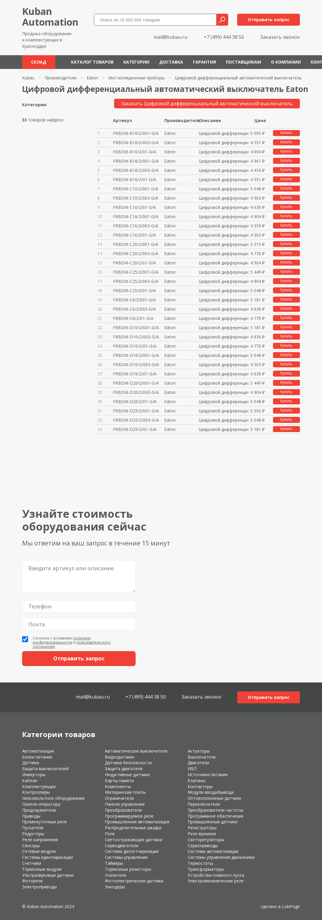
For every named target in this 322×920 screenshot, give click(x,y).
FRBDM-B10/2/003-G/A (136, 142)
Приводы (31, 816)
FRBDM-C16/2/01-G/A (134, 235)
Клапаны (196, 780)
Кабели (29, 780)
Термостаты (200, 863)
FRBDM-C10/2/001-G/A (135, 189)
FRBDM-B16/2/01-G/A (134, 179)
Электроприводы (39, 887)
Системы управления (126, 857)
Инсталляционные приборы (136, 78)
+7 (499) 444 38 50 (224, 37)
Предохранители (39, 810)
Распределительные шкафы (133, 827)
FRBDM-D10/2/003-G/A (136, 337)
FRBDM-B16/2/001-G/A (136, 161)
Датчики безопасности (128, 762)
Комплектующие (39, 786)
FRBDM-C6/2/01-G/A (133, 318)
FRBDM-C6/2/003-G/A (134, 309)
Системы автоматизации (213, 851)
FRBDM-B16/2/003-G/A (136, 170)
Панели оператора (41, 804)
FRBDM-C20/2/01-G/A (134, 263)
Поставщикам (243, 62)
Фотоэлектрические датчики (134, 881)
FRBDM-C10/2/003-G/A (135, 198)
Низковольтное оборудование (53, 798)
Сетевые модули (39, 851)
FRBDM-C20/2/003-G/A (135, 253)
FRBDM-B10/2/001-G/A (136, 133)
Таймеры (114, 863)
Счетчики (31, 863)
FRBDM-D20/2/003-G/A (136, 392)
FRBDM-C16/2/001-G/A (135, 216)
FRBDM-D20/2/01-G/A (135, 401)
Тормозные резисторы (128, 869)
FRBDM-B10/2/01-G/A (134, 152)
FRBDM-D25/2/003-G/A (136, 420)
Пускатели (32, 827)
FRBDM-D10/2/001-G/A (136, 327)
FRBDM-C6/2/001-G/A (134, 300)
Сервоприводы (203, 845)
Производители (60, 78)
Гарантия (204, 62)
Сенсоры (31, 845)
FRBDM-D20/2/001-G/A (136, 383)
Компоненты (118, 786)
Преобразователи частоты (215, 810)
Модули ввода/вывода (211, 792)
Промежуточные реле (44, 822)
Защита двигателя (123, 768)
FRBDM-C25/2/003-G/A (135, 281)
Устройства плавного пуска (216, 875)
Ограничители (119, 798)
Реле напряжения (40, 839)
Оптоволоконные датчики (214, 798)
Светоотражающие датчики (133, 839)
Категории (136, 62)
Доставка (171, 62)
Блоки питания (37, 757)
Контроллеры (36, 792)
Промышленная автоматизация (137, 822)
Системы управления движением (221, 857)
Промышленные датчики (212, 822)
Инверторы (33, 774)
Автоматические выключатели (136, 751)
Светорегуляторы (206, 839)
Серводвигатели (121, 845)
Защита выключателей (45, 768)
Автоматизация (38, 751)
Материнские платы (125, 792)
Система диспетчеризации (132, 851)
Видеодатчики (119, 757)
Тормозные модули (42, 869)
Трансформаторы (206, 869)
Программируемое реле (129, 816)
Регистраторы (202, 827)
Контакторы (200, 786)
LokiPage (291, 906)
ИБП (192, 768)
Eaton (92, 78)
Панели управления (125, 804)
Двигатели (198, 762)
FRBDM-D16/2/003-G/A (136, 364)
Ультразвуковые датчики (47, 875)
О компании (286, 62)
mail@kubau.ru (170, 37)
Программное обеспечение (215, 816)
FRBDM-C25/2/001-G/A (135, 272)
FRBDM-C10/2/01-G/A (134, 207)
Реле (110, 833)
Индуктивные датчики (127, 774)
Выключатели (202, 757)
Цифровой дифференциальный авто (224, 133)
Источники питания (208, 774)
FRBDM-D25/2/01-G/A (135, 429)
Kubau (28, 78)
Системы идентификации (47, 857)
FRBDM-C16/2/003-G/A (135, 226)
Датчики (30, 762)
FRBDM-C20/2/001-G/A (135, 244)
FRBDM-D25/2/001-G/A (136, 411)
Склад (38, 62)
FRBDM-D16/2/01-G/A (135, 374)
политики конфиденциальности (62, 640)
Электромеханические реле (216, 881)
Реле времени (202, 833)
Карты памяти (119, 780)
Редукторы (33, 833)
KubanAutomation (50, 16)
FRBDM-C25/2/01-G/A (134, 290)
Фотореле (32, 881)
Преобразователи (123, 810)
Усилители (115, 875)
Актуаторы (199, 751)
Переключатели (204, 804)
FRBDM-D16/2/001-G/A (136, 355)
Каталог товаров (92, 62)
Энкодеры (115, 887)
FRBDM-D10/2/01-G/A (135, 346)
